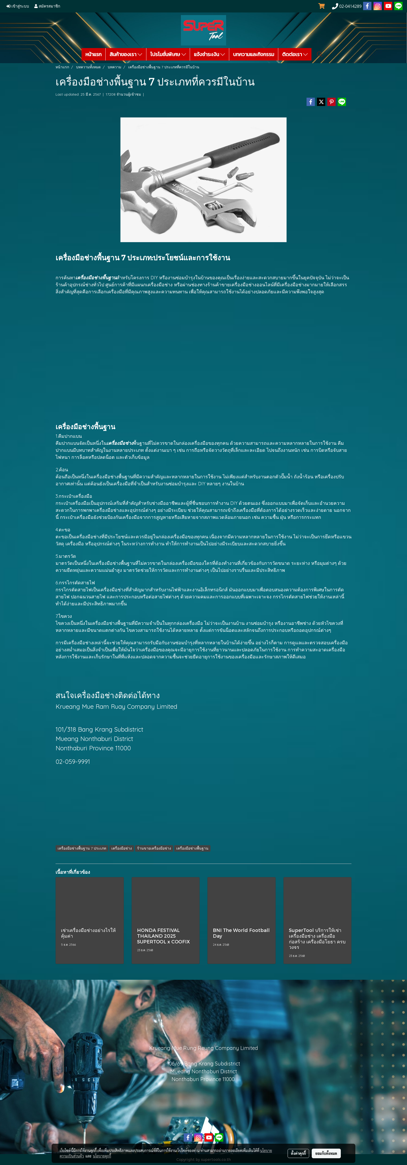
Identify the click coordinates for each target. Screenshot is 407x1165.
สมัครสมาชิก (47, 6)
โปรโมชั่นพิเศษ (168, 54)
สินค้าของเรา (126, 54)
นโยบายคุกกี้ (102, 1156)
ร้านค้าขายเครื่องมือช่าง (231, 285)
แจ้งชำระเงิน (209, 54)
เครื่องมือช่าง (80, 643)
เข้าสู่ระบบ (17, 6)
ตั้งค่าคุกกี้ (298, 1153)
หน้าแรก (93, 54)
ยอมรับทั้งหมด (326, 1153)
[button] (319, 54)
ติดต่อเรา (295, 54)
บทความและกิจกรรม (253, 54)
